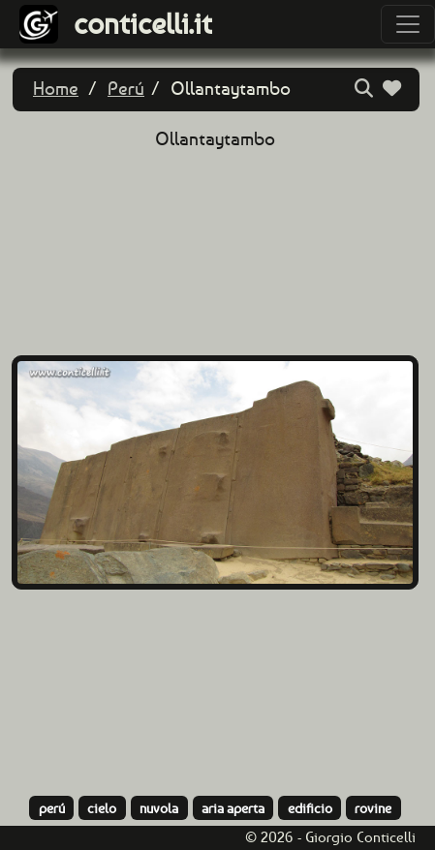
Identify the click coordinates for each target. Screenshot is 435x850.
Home (55, 88)
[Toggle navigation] (408, 24)
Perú (126, 88)
